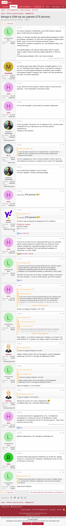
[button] (31, 6)
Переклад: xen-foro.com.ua (33, 514)
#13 (63, 313)
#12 (63, 285)
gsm (21, 19)
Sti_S (8, 155)
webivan (8, 354)
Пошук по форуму (25, 10)
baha (8, 464)
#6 (63, 145)
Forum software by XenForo (33, 513)
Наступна (10, 23)
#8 (63, 191)
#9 (63, 210)
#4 (63, 102)
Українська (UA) (16, 507)
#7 (63, 167)
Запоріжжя (12, 137)
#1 (63, 27)
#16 (63, 390)
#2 (63, 62)
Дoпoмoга (52, 509)
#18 (63, 433)
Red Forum (5, 507)
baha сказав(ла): (23, 476)
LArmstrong (5, 19)
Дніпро (13, 159)
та (24, 233)
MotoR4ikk (8, 73)
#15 (63, 366)
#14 (63, 343)
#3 (63, 83)
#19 (63, 453)
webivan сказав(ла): (24, 370)
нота (8, 94)
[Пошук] (63, 6)
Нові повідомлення (12, 10)
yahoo (8, 220)
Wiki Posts (35, 10)
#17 (63, 412)
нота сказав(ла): (23, 213)
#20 (63, 472)
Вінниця (12, 77)
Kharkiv (13, 226)
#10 (63, 238)
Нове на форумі (24, 6)
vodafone (27, 19)
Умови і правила (26, 509)
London (13, 358)
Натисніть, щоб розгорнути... (40, 305)
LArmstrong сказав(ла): (25, 289)
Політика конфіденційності (40, 509)
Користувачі (38, 6)
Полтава (12, 468)
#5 (63, 121)
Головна (5, 6)
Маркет (3, 10)
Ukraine (13, 43)
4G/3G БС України (24, 224)
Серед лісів (12, 97)
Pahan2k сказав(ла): (24, 148)
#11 (63, 259)
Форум (13, 6)
